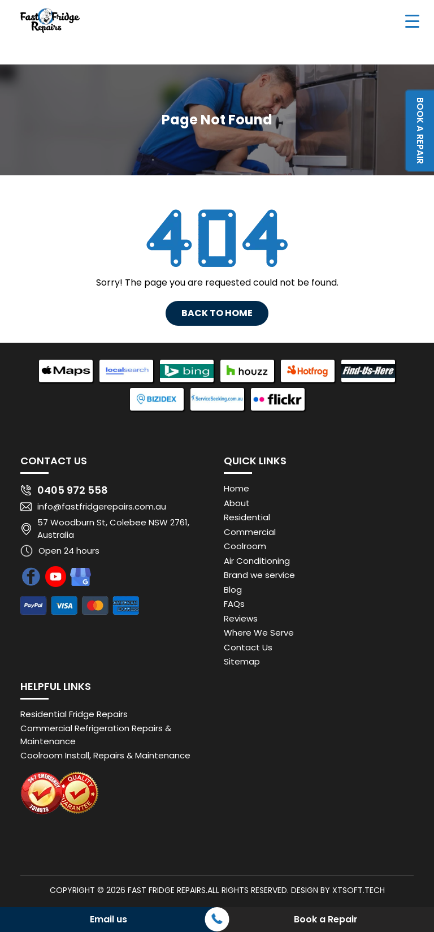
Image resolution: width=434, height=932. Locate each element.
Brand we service (259, 575)
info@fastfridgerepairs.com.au (101, 506)
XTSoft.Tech (358, 890)
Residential (247, 517)
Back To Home (217, 313)
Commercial (250, 532)
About (237, 503)
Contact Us (248, 647)
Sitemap (242, 661)
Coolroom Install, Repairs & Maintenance (105, 755)
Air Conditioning (257, 561)
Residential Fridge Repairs (74, 714)
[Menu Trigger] (412, 20)
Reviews (241, 618)
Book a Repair (420, 130)
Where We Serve (259, 632)
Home (236, 488)
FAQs (234, 604)
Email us (108, 919)
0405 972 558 (72, 490)
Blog (233, 590)
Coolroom (245, 546)
